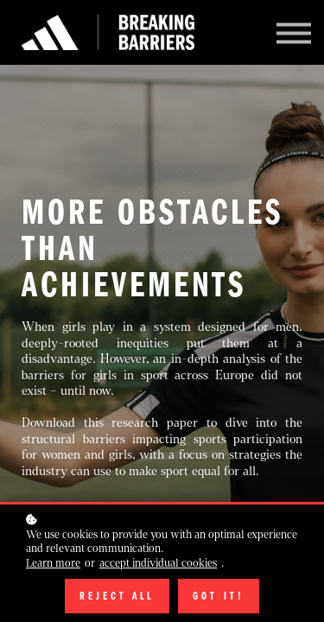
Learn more (53, 563)
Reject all (117, 596)
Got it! (219, 596)
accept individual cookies (158, 563)
